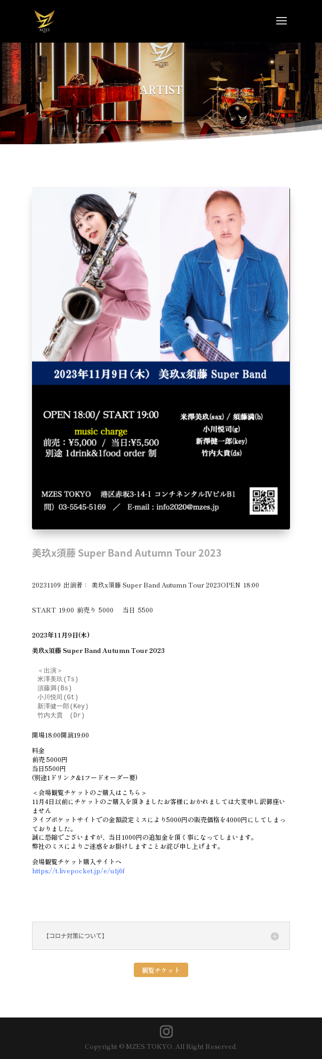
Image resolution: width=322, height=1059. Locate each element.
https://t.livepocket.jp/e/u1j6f (78, 870)
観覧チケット (161, 969)
